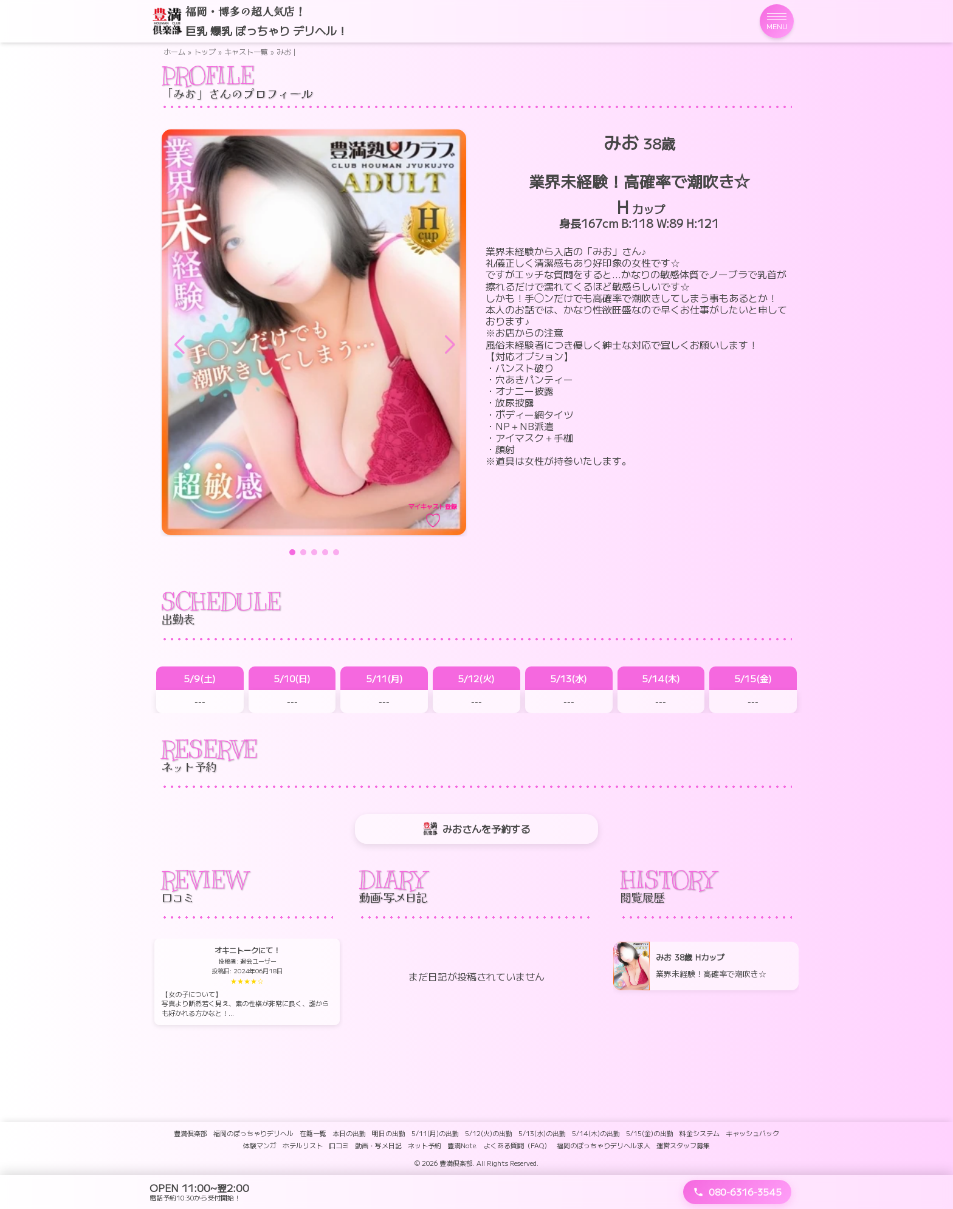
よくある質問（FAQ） (517, 1145)
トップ (205, 51)
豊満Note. (462, 1145)
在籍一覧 (313, 1133)
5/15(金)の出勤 (649, 1133)
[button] (449, 345)
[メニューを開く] (777, 21)
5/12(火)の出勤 (488, 1133)
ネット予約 (424, 1145)
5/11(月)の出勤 (435, 1133)
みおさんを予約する (476, 829)
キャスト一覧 (246, 51)
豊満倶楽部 (190, 1133)
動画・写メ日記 (378, 1145)
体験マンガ (260, 1145)
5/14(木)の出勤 (596, 1133)
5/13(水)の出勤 (542, 1133)
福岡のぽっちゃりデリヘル (253, 1133)
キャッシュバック (752, 1133)
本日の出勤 (349, 1133)
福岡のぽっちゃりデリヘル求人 (603, 1145)
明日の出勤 (388, 1133)
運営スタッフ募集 (683, 1145)
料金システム (699, 1133)
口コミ (339, 1145)
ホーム (174, 51)
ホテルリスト (303, 1145)
